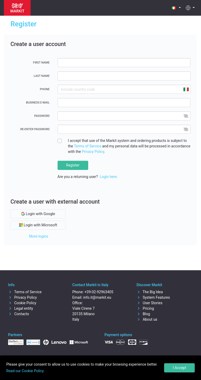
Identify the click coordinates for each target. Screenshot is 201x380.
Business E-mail (38, 102)
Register (73, 165)
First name (41, 62)
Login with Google (38, 214)
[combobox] (185, 89)
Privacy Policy (93, 151)
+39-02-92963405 (99, 292)
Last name (42, 76)
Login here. (109, 177)
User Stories (150, 303)
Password (42, 116)
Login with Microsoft (38, 225)
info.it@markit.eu (97, 297)
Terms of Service (87, 146)
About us (147, 319)
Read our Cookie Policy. (25, 371)
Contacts (18, 314)
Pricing (145, 308)
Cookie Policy (22, 303)
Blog (143, 314)
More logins (38, 236)
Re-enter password (35, 129)
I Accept (179, 368)
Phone (44, 89)
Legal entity (20, 308)
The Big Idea (150, 292)
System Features (153, 297)
